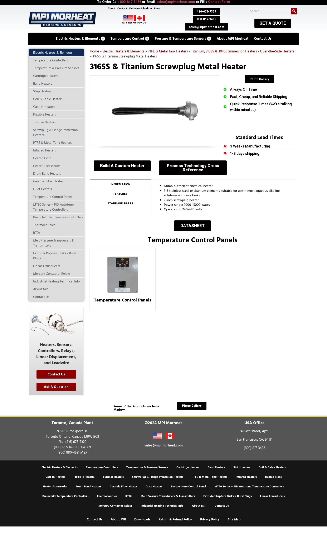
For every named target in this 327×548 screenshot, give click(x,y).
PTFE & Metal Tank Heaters (168, 51)
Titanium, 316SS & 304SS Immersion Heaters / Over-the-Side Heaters (242, 51)
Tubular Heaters (113, 477)
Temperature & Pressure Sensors (147, 467)
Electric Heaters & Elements (123, 51)
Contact (122, 8)
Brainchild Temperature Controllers (65, 496)
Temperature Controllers (102, 467)
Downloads (142, 519)
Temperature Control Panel (188, 486)
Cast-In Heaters (55, 477)
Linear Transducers (272, 496)
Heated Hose (273, 477)
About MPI (199, 505)
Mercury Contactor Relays (115, 505)
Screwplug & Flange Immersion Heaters (157, 477)
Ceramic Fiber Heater (123, 486)
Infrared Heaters (246, 477)
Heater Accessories (55, 486)
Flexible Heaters (84, 477)
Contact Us (222, 505)
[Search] (294, 11)
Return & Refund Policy (175, 519)
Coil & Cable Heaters (272, 467)
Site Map (234, 519)
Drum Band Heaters (88, 486)
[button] (80, 38)
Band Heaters (216, 467)
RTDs (128, 496)
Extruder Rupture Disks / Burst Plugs (227, 496)
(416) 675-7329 (76, 442)
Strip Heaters (241, 467)
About (111, 8)
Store (158, 8)
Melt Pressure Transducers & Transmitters (168, 496)
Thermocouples (107, 496)
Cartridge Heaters (187, 467)
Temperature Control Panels (122, 300)
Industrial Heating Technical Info (162, 505)
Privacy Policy (210, 519)
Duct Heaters (154, 486)
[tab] (120, 184)
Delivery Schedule (141, 8)
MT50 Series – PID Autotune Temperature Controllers (249, 486)
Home (94, 51)
